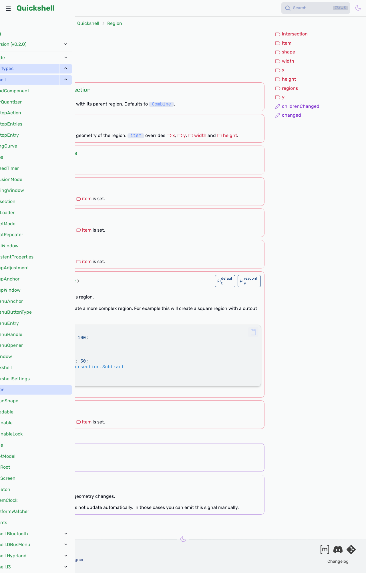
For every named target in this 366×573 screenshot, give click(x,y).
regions (286, 88)
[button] (253, 332)
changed (288, 115)
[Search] (315, 8)
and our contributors (29, 565)
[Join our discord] (338, 551)
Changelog (338, 561)
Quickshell (35, 8)
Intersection (74, 89)
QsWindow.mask (38, 60)
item (84, 198)
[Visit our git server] (351, 551)
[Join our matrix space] (325, 551)
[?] (50, 75)
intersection (291, 34)
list (50, 280)
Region (114, 23)
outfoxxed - (36, 553)
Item (44, 121)
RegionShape (59, 153)
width (197, 135)
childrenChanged (297, 106)
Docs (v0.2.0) (35, 23)
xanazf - (46, 559)
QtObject (51, 37)
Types (63, 23)
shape (285, 52)
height (227, 135)
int (44, 184)
